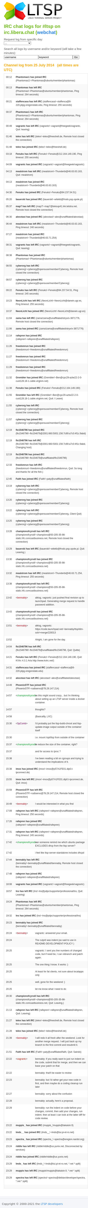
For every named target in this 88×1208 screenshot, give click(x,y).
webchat (46, 32)
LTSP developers (52, 1203)
